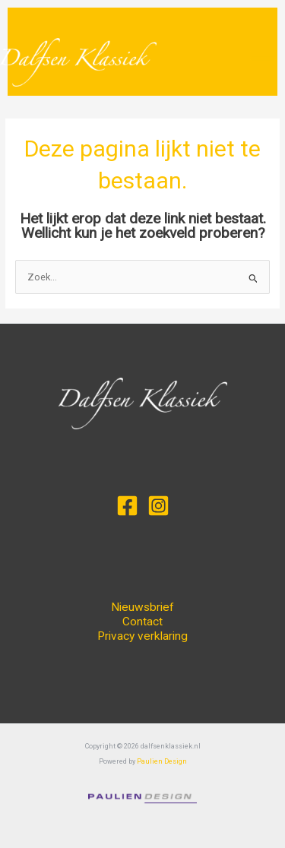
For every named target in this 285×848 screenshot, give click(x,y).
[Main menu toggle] (263, 59)
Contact (142, 621)
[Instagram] (158, 506)
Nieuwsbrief (142, 607)
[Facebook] (127, 506)
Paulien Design (162, 761)
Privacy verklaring (142, 636)
